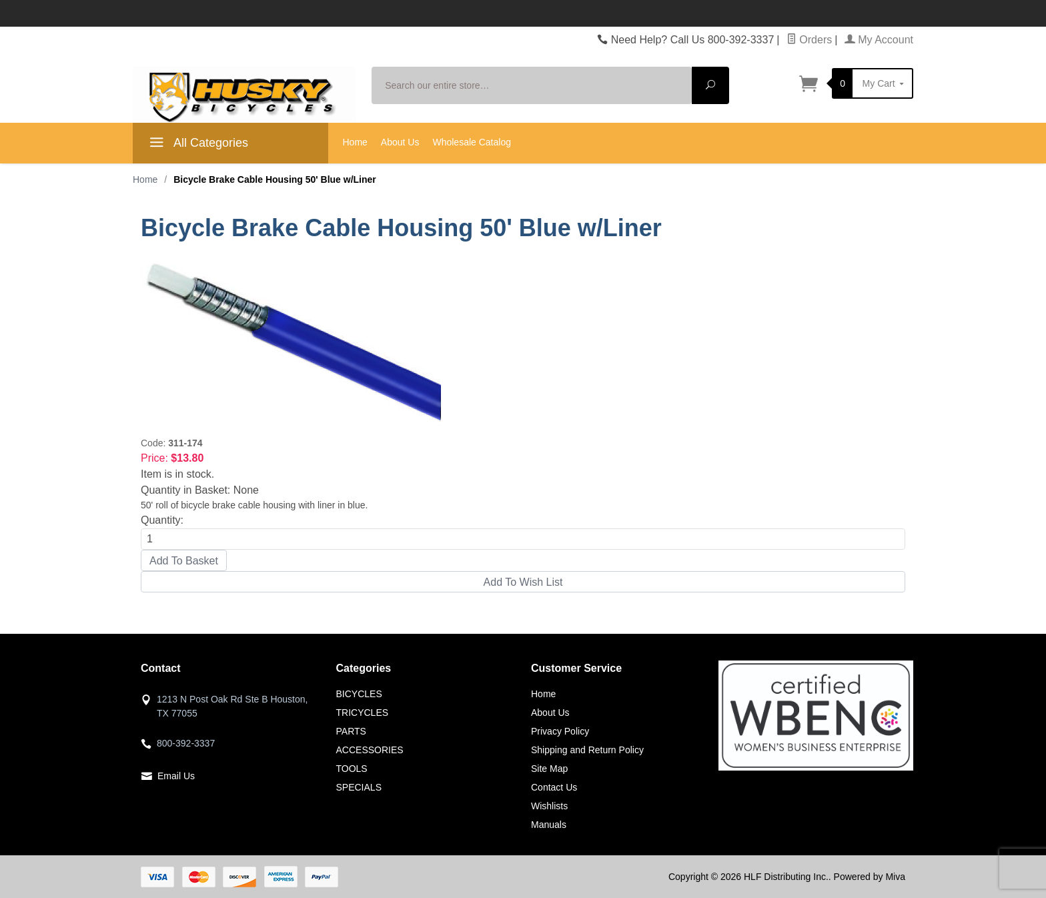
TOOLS (352, 768)
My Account (879, 39)
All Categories (197, 145)
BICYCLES (359, 694)
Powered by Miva (869, 876)
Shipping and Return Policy (587, 750)
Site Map (549, 768)
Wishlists (549, 806)
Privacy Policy (560, 731)
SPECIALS (359, 787)
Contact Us (554, 787)
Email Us (176, 776)
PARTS (351, 731)
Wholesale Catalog (471, 142)
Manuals (548, 824)
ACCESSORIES (370, 750)
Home (355, 142)
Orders (809, 39)
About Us (400, 142)
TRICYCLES (362, 712)
